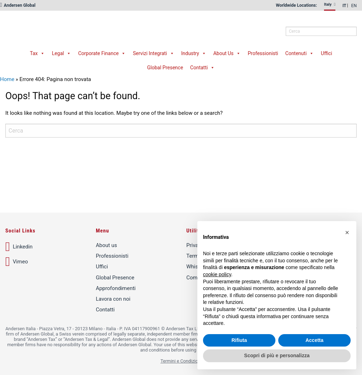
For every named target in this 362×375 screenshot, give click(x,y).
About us (106, 245)
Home (7, 79)
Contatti (202, 67)
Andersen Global (17, 5)
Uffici (326, 53)
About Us (227, 53)
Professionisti (263, 53)
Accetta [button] (315, 340)
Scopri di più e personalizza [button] (276, 355)
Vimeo (16, 261)
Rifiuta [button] (239, 340)
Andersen (79, 27)
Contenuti (299, 53)
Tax (37, 53)
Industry (193, 53)
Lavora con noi (113, 299)
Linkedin (19, 246)
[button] (347, 232)
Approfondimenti (116, 288)
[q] (321, 31)
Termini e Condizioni (181, 361)
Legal (61, 53)
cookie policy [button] (217, 274)
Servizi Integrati (153, 53)
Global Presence (165, 67)
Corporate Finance (102, 53)
